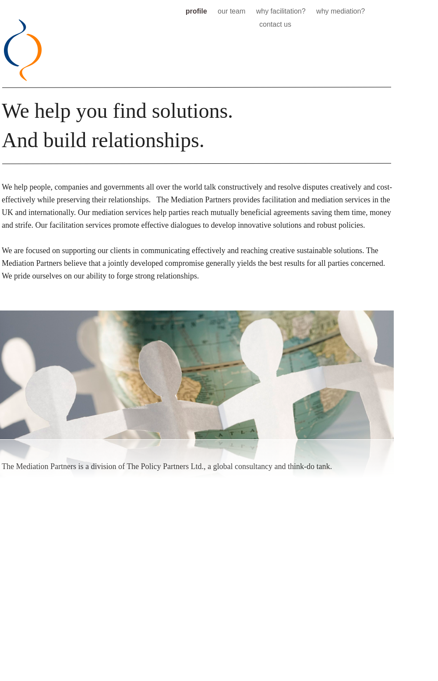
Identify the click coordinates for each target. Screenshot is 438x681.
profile (197, 11)
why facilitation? (281, 11)
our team (232, 11)
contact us (275, 24)
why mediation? (340, 11)
